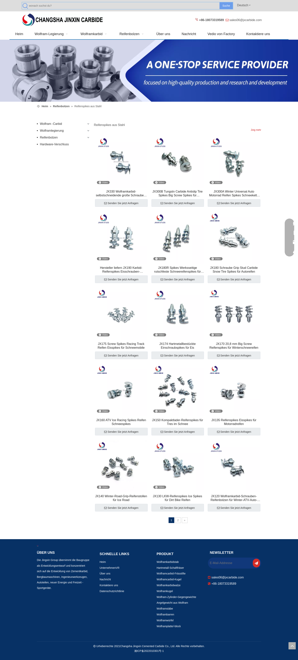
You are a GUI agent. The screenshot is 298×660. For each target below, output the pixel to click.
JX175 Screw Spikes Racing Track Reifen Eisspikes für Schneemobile (121, 345)
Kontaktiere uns (109, 585)
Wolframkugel (165, 591)
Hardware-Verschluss (54, 144)
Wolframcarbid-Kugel (169, 579)
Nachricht (105, 579)
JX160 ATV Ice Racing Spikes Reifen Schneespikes (121, 422)
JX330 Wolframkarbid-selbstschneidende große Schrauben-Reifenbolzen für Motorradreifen (121, 193)
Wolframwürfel (165, 620)
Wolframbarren (165, 614)
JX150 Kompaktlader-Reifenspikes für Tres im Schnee (177, 422)
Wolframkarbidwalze (169, 585)
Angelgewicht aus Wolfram (172, 602)
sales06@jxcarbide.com (245, 20)
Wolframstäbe (165, 608)
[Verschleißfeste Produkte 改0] (149, 71)
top (292, 645)
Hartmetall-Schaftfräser (170, 567)
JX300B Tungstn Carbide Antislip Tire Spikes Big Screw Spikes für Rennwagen (177, 193)
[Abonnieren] (256, 563)
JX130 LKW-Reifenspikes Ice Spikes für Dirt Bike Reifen (177, 498)
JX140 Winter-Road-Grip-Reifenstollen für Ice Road (121, 498)
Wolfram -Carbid (51, 123)
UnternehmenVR (109, 567)
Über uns (105, 573)
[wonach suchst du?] (124, 5)
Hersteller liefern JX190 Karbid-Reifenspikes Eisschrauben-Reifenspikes (121, 270)
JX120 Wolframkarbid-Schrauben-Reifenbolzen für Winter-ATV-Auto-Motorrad (234, 498)
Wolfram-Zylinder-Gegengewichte (176, 597)
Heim (103, 561)
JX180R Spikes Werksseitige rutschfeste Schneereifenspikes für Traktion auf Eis (177, 270)
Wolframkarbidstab (168, 561)
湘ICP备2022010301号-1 (149, 650)
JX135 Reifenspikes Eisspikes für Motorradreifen (233, 422)
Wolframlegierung (52, 130)
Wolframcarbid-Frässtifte (171, 573)
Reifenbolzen (49, 137)
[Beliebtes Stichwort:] (226, 5)
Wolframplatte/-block (169, 626)
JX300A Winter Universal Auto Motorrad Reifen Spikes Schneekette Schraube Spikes (234, 193)
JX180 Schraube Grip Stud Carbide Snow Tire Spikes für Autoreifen (234, 269)
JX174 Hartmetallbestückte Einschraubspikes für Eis (177, 345)
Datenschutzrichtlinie (112, 591)
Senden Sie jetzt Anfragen (121, 203)
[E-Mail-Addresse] (230, 563)
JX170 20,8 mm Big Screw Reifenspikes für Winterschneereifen (233, 345)
